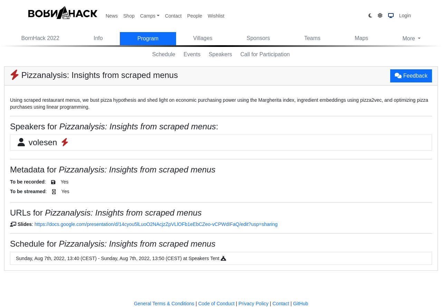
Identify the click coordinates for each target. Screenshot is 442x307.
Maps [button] (361, 38)
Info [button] (98, 38)
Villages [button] (202, 38)
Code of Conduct (216, 303)
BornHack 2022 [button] (40, 38)
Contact (173, 16)
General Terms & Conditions (164, 303)
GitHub (300, 303)
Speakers (220, 54)
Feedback (411, 76)
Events (192, 54)
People (194, 16)
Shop (129, 16)
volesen (43, 142)
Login (405, 15)
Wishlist (216, 16)
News (112, 16)
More (409, 38)
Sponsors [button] (258, 38)
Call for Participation (265, 54)
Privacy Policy (253, 303)
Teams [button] (312, 38)
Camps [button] (147, 16)
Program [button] (147, 38)
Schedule (163, 54)
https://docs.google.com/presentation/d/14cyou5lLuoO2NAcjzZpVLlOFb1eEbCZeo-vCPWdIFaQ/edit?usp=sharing (156, 224)
